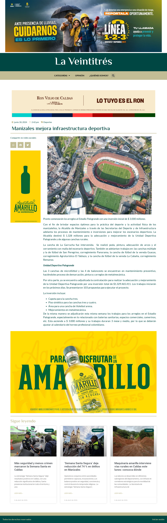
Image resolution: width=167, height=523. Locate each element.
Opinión (79, 75)
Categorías (62, 75)
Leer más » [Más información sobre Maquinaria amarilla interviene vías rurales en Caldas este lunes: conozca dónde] (118, 493)
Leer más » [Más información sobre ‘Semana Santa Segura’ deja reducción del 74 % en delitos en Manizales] (68, 493)
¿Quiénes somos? (99, 75)
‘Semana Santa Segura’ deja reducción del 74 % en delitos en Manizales (82, 466)
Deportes (47, 122)
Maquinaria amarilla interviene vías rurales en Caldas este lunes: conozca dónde (132, 466)
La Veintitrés (83, 62)
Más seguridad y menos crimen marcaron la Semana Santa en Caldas (33, 466)
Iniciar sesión (158, 519)
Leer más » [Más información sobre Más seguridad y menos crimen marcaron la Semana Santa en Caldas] (18, 493)
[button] (113, 75)
